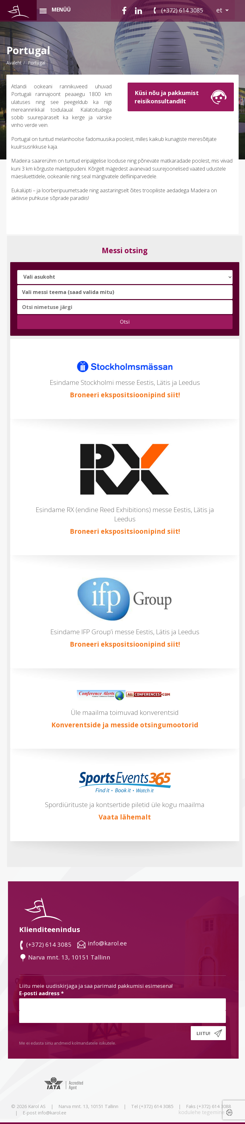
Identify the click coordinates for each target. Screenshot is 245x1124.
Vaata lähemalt (125, 816)
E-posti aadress (41, 993)
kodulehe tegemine (201, 1112)
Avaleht (14, 63)
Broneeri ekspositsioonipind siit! (125, 394)
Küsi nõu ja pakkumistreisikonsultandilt (167, 97)
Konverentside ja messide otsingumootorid (124, 724)
